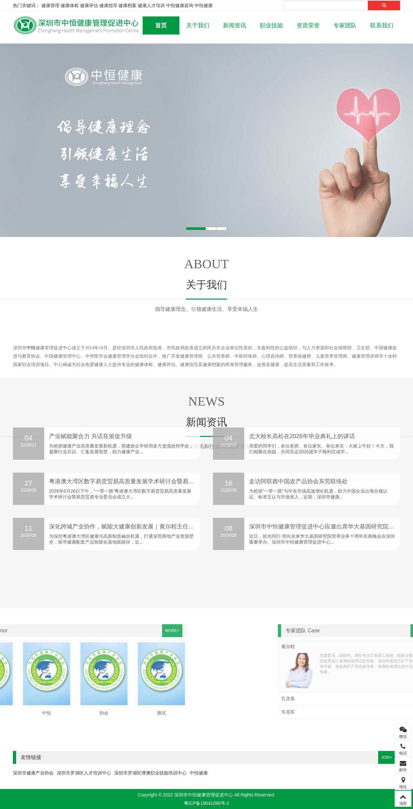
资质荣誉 (308, 25)
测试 (23, 712)
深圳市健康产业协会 (33, 772)
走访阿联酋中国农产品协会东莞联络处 (298, 400)
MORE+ (34, 630)
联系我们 (381, 25)
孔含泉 (386, 698)
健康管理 (50, 5)
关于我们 (197, 25)
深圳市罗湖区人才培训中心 (84, 772)
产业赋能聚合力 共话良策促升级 (90, 355)
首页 (161, 25)
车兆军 (386, 712)
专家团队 (345, 25)
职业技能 (271, 25)
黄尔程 (386, 646)
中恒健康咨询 (179, 5)
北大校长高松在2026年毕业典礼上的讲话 (302, 355)
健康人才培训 (151, 5)
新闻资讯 (234, 25)
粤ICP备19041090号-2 (206, 803)
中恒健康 (204, 5)
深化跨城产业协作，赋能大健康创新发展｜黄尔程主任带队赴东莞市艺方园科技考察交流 (162, 445)
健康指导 (108, 5)
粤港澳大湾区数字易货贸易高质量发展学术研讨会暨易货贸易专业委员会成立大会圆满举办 (165, 400)
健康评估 (89, 5)
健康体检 (70, 5)
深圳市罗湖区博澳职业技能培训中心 (150, 772)
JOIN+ (386, 757)
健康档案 (127, 5)
